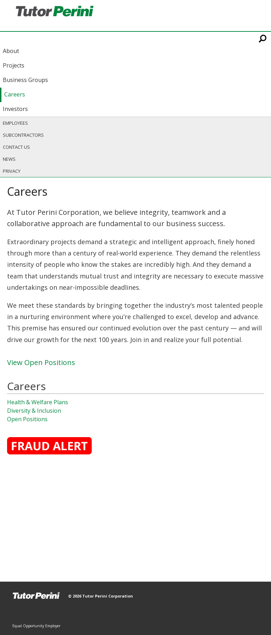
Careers (14, 94)
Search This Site (263, 38)
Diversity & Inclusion (34, 410)
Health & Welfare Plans (37, 402)
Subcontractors (23, 135)
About (11, 51)
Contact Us (16, 147)
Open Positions (27, 419)
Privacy (11, 171)
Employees (15, 123)
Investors (15, 109)
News (9, 159)
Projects (13, 65)
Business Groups (25, 80)
